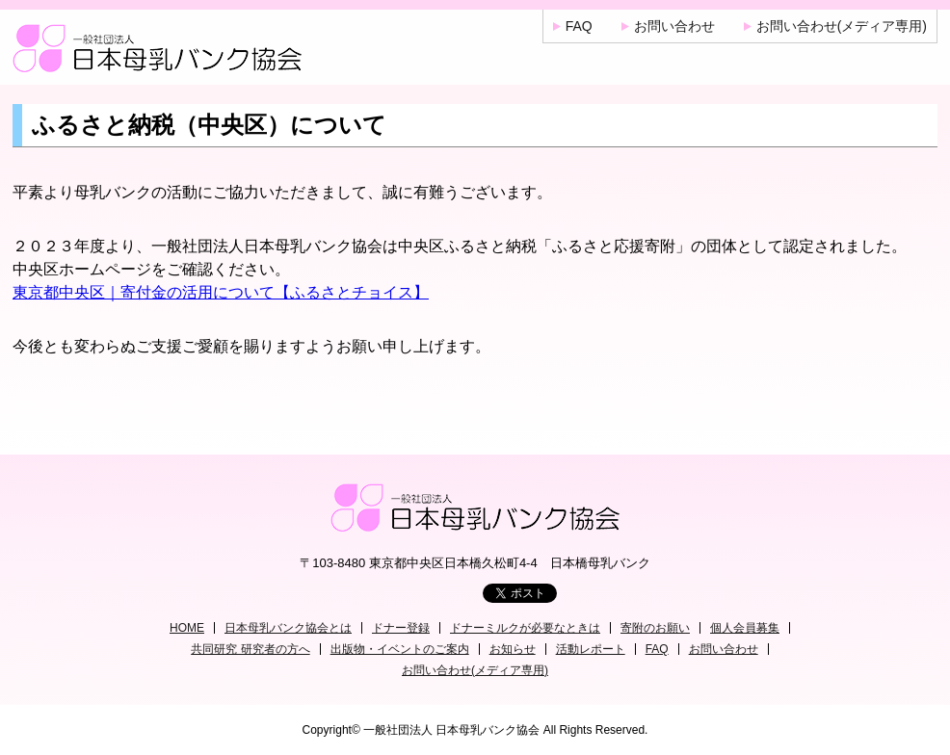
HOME (187, 628)
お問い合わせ (674, 26)
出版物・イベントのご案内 (399, 649)
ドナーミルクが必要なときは (525, 628)
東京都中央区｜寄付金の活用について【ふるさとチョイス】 (221, 292)
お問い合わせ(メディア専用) (841, 26)
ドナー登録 (401, 628)
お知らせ (512, 649)
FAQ (579, 26)
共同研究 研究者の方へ (250, 649)
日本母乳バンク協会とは (288, 628)
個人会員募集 (744, 628)
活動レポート (590, 649)
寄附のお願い (655, 628)
